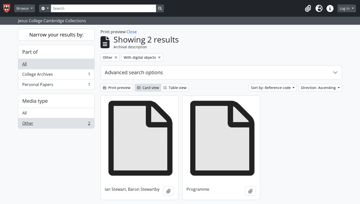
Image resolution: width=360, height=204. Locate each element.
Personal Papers (56, 86)
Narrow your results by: (56, 34)
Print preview (116, 87)
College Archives (56, 75)
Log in (345, 8)
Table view (174, 87)
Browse (23, 8)
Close (131, 31)
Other (56, 124)
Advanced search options (134, 72)
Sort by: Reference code (271, 87)
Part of (30, 51)
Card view (148, 87)
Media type (35, 101)
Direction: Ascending (319, 87)
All (24, 64)
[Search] (103, 8)
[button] (308, 8)
